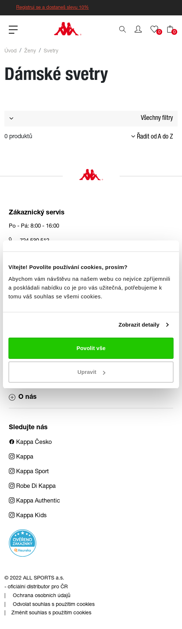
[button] (138, 29)
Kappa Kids (28, 516)
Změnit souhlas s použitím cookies (51, 613)
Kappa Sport (29, 472)
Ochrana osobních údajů (41, 596)
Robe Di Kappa (32, 487)
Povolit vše (90, 348)
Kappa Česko (30, 443)
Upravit (91, 372)
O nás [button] (23, 397)
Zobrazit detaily (139, 324)
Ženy (30, 51)
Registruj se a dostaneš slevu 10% (52, 7)
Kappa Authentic (34, 501)
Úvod (10, 51)
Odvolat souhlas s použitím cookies (54, 604)
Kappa (21, 457)
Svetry (51, 51)
